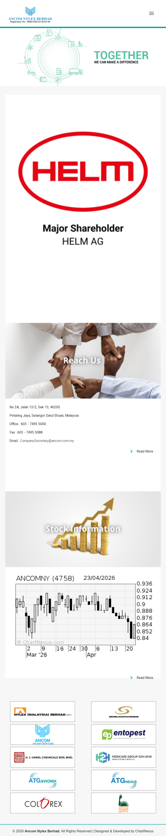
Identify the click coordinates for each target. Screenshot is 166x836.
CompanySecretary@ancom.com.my (47, 441)
